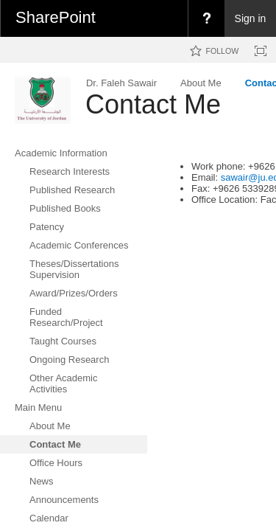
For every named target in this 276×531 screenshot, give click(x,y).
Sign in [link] (250, 18)
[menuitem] (206, 18)
